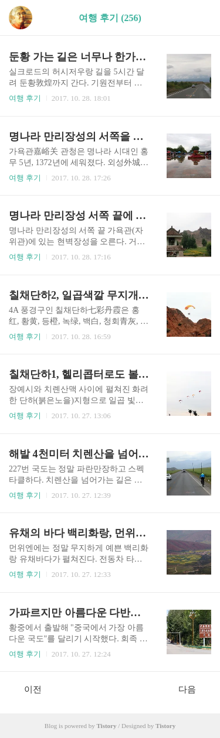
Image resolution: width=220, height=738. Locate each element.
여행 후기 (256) (110, 18)
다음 (193, 689)
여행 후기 (25, 98)
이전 (27, 689)
